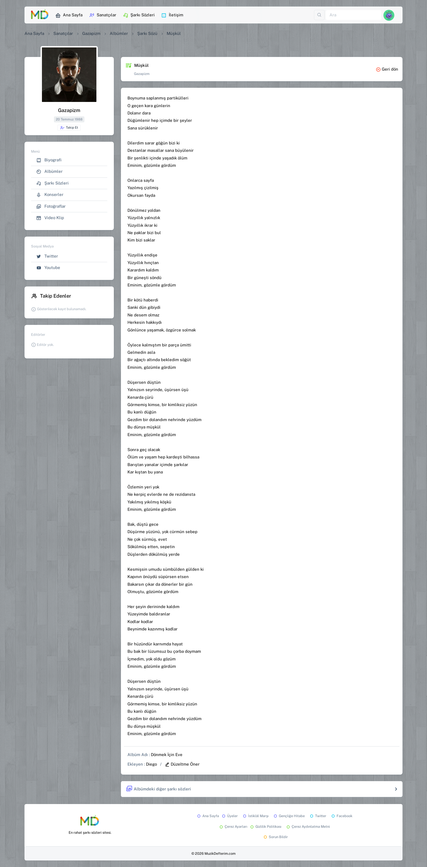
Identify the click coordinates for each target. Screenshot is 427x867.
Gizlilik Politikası (265, 826)
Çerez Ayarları (233, 826)
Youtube (48, 267)
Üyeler (229, 816)
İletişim (172, 15)
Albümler (119, 33)
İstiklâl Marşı (255, 816)
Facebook (341, 816)
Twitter (47, 256)
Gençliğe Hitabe (289, 816)
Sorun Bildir (275, 837)
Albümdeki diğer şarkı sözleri (158, 789)
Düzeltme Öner (182, 764)
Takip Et (69, 127)
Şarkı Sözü (147, 33)
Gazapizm (91, 33)
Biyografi (49, 160)
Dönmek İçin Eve (166, 754)
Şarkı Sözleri (139, 15)
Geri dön (387, 69)
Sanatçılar (102, 15)
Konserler (49, 194)
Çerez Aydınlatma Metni (308, 826)
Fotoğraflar (51, 206)
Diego (151, 764)
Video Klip (50, 217)
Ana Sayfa (69, 15)
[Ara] (353, 15)
